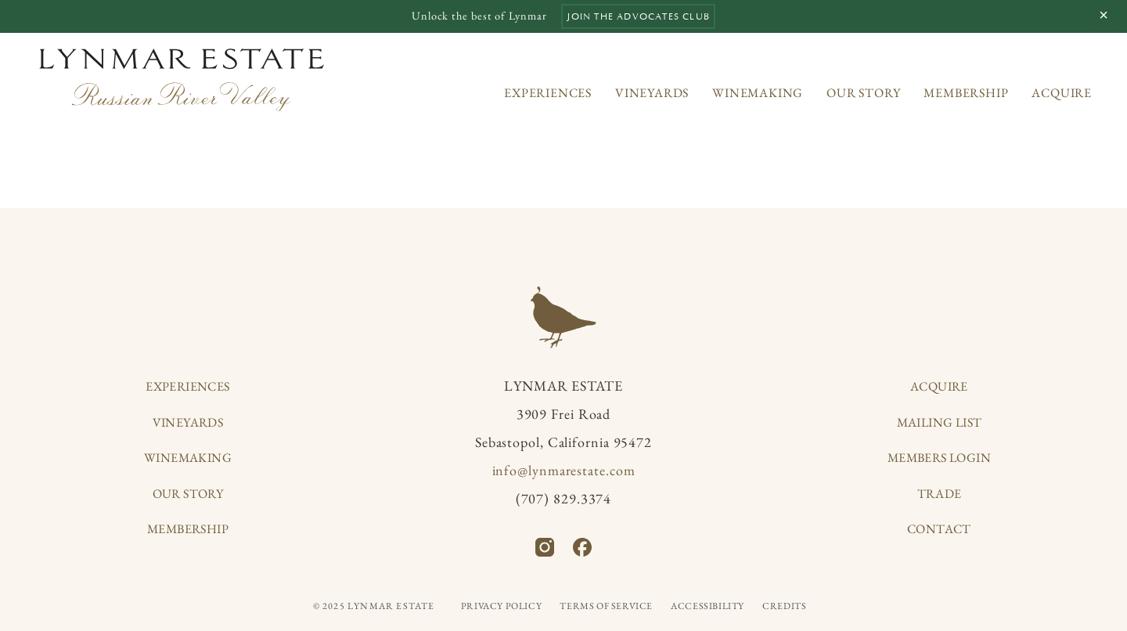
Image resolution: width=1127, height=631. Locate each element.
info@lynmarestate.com (564, 470)
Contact (939, 529)
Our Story (863, 93)
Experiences (548, 93)
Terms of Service (606, 606)
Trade (939, 493)
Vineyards (652, 93)
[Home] (182, 80)
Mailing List (939, 422)
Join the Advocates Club (638, 16)
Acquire (1062, 93)
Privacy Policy (501, 606)
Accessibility (707, 606)
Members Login (939, 457)
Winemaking (757, 93)
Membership (966, 93)
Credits (784, 606)
